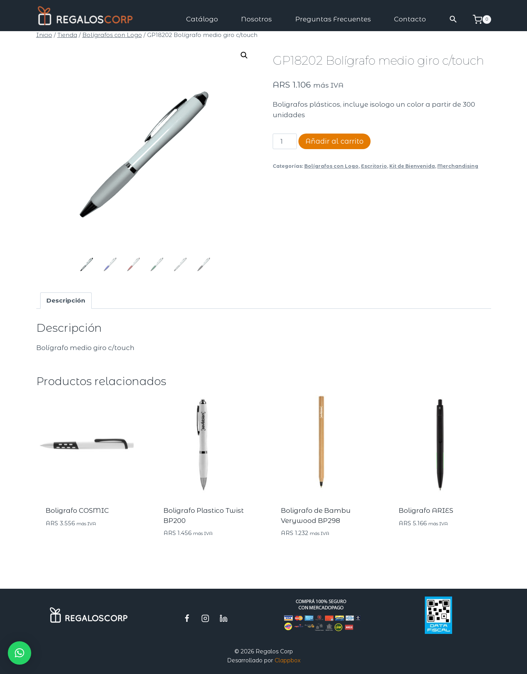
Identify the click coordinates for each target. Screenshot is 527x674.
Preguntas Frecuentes (333, 19)
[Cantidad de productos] (285, 141)
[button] (453, 19)
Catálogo (202, 19)
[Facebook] (187, 618)
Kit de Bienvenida (412, 166)
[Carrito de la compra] (482, 19)
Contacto (410, 19)
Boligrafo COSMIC (77, 510)
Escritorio (374, 166)
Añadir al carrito (334, 141)
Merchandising (457, 166)
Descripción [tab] (65, 300)
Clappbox (287, 660)
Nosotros (256, 19)
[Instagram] (205, 618)
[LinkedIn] (224, 618)
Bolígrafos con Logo (331, 166)
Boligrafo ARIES (426, 510)
